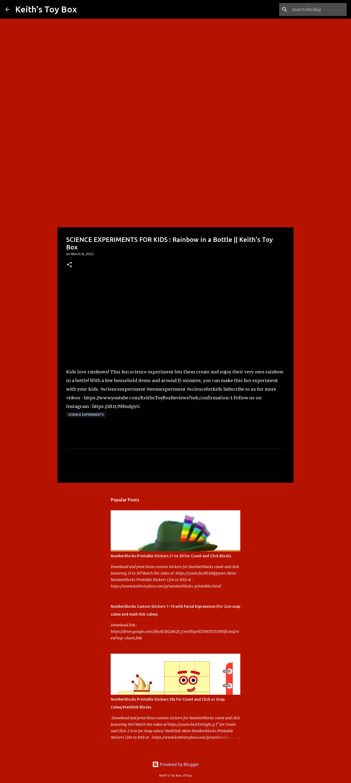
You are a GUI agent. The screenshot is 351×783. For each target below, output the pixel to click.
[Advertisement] (176, 184)
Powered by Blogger (175, 764)
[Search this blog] (318, 9)
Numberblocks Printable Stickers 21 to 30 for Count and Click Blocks (171, 556)
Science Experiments (86, 414)
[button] (69, 265)
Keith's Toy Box (46, 9)
